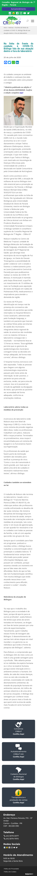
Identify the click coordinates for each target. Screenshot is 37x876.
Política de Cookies (10, 872)
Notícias (11, 27)
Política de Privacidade (11, 869)
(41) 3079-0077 (11, 835)
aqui (21, 93)
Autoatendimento (18, 9)
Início (5, 27)
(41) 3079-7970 (11, 838)
